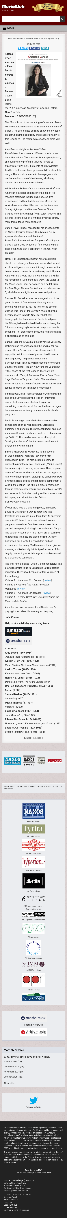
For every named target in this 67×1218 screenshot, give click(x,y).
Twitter (23, 48)
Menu (10, 28)
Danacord (37, 738)
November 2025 (12, 1071)
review (47, 580)
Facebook (35, 48)
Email (45, 48)
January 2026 (10, 1061)
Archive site (57, 1148)
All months (9, 1083)
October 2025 (10, 1076)
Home (10, 38)
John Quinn (21, 1183)
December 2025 (11, 1066)
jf (42, 738)
